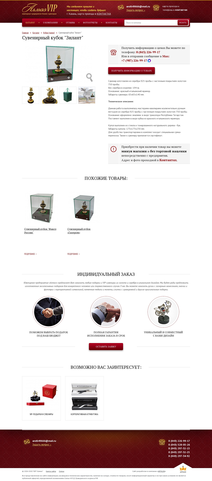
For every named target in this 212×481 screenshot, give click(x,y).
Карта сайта (51, 471)
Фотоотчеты (90, 22)
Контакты (111, 22)
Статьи (61, 471)
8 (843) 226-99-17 (148, 52)
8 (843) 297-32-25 (179, 451)
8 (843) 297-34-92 (179, 455)
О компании (50, 22)
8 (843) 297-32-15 (179, 448)
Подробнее (29, 253)
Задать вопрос (134, 10)
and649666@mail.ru (138, 6)
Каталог (30, 22)
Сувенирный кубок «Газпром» (79, 230)
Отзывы (70, 22)
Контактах (168, 160)
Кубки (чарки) (49, 32)
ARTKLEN (161, 471)
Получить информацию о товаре (131, 70)
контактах (181, 9)
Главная (25, 32)
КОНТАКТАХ (104, 13)
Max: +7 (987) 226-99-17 (145, 58)
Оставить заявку (106, 346)
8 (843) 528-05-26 (179, 444)
